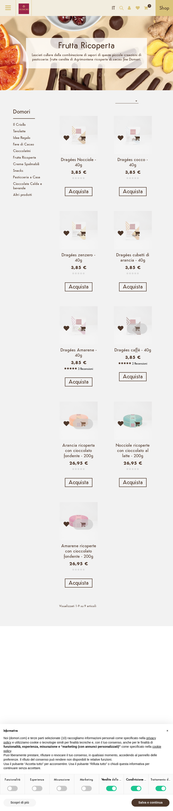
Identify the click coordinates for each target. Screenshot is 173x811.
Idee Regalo (21, 138)
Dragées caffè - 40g (132, 352)
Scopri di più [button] (19, 802)
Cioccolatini (22, 151)
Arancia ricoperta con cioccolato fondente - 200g (78, 453)
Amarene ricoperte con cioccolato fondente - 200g (78, 554)
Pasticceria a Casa (26, 177)
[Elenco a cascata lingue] (113, 8)
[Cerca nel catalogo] (121, 8)
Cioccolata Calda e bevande (27, 186)
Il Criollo (19, 125)
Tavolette (19, 131)
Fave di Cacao (23, 144)
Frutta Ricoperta (24, 157)
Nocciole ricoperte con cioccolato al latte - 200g (133, 453)
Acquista (79, 192)
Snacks (18, 171)
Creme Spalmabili (26, 164)
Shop (164, 8)
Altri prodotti (22, 195)
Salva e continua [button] (150, 802)
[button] (167, 731)
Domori (21, 112)
